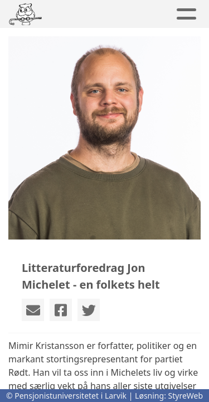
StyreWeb (185, 395)
